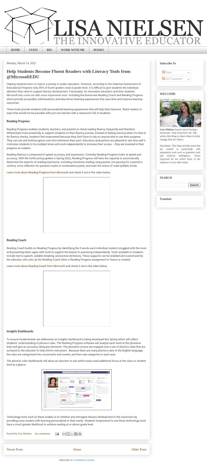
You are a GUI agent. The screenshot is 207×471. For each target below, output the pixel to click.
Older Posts (139, 449)
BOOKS (99, 49)
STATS (33, 49)
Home (77, 449)
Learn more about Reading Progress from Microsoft (37, 172)
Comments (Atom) (84, 459)
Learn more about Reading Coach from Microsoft (36, 266)
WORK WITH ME (73, 49)
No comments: (43, 433)
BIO (49, 49)
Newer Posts (15, 449)
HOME (15, 49)
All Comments (172, 78)
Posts (167, 72)
